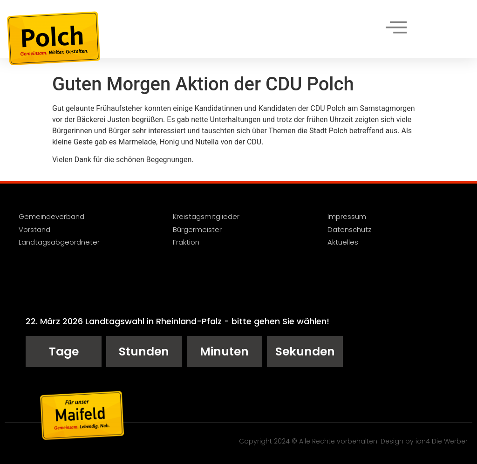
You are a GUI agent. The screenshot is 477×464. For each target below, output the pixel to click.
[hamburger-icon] (396, 28)
